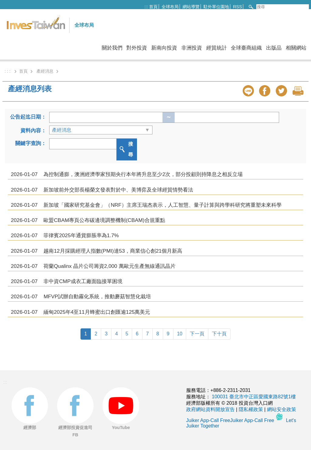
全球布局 (170, 6)
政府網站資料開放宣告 (210, 409)
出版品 (274, 48)
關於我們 (112, 48)
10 (180, 333)
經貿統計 (216, 48)
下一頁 (197, 333)
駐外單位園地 (216, 6)
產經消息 (44, 71)
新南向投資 (164, 48)
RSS (237, 6)
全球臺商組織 (246, 48)
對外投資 (136, 48)
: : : (8, 71)
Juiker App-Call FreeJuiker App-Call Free (230, 420)
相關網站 (296, 48)
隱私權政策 (251, 409)
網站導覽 (191, 6)
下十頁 (219, 333)
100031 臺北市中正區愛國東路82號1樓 (254, 396)
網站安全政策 (281, 409)
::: (146, 6)
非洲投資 (191, 48)
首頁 (153, 6)
